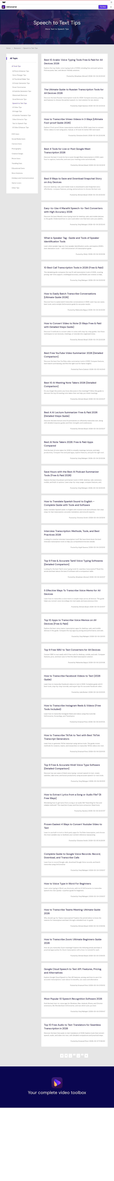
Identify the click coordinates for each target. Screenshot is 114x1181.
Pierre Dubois (83, 369)
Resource (17, 48)
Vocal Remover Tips (19, 99)
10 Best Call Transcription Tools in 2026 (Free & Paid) (73, 267)
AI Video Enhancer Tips (20, 127)
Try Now (103, 7)
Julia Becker (83, 692)
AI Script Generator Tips (21, 83)
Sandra (84, 811)
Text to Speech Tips (19, 123)
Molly (85, 254)
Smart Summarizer (19, 87)
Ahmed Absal (83, 165)
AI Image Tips (17, 111)
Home (8, 48)
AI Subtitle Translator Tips (21, 115)
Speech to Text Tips (19, 103)
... (70, 1055)
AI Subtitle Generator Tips (21, 91)
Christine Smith (81, 135)
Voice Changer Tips (19, 75)
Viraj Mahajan (82, 224)
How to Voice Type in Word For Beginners (67, 883)
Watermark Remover (19, 95)
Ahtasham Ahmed (80, 76)
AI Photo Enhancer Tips (20, 71)
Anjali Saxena (83, 106)
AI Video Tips (17, 107)
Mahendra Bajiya (81, 310)
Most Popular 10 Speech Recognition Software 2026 (73, 998)
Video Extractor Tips (19, 119)
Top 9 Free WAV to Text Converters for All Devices (72, 649)
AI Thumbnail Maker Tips (21, 79)
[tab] (22, 66)
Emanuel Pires (83, 722)
